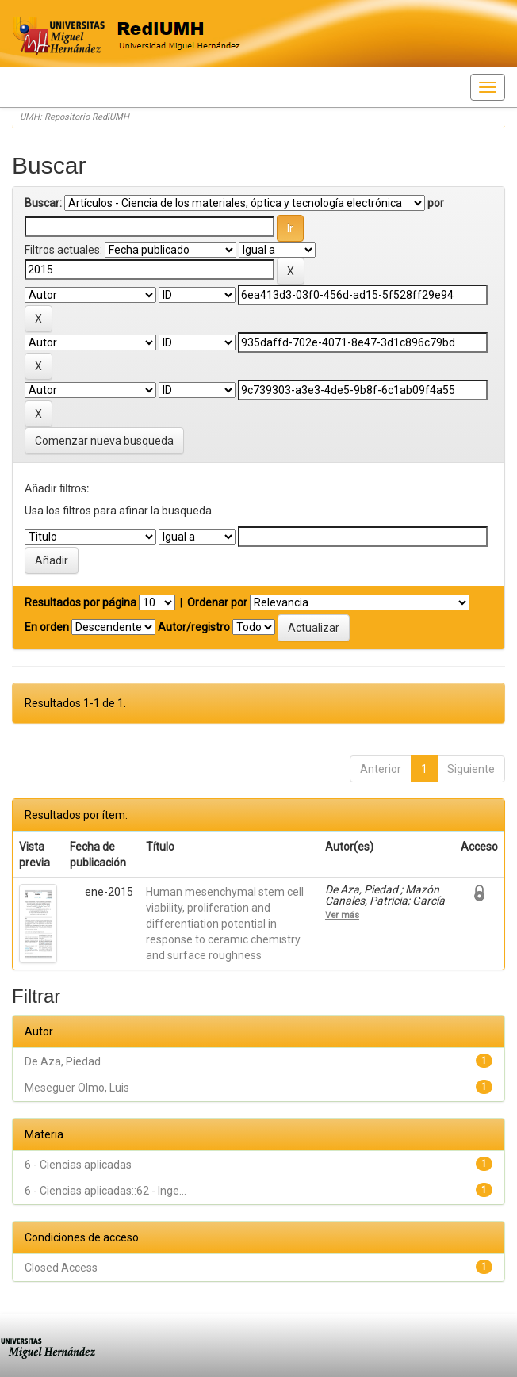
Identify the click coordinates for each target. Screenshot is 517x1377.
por (435, 203)
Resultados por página (80, 602)
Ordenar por (217, 602)
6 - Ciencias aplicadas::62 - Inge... (105, 1190)
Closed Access (61, 1267)
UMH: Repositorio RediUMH (74, 117)
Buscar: (43, 203)
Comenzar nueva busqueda (104, 440)
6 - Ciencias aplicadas (78, 1164)
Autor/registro (194, 627)
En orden (47, 627)
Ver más (342, 914)
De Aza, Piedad (63, 1061)
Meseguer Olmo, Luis (77, 1087)
